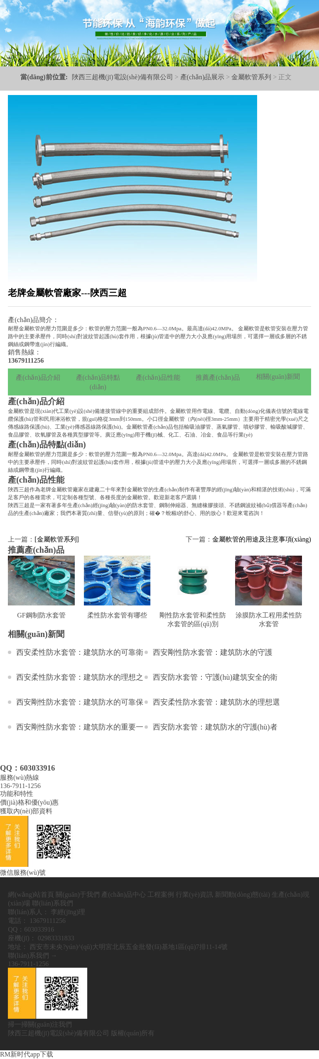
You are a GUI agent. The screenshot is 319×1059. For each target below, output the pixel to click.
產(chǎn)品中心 (123, 894)
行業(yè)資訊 (194, 894)
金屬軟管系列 (251, 77)
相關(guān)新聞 (278, 376)
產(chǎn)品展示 (202, 77)
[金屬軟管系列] (56, 539)
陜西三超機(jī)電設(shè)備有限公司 (122, 77)
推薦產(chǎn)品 (218, 377)
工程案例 (160, 894)
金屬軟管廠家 (67, 489)
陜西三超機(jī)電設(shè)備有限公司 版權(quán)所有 (81, 1033)
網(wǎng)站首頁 (31, 894)
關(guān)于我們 (78, 894)
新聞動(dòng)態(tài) (242, 894)
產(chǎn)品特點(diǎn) (98, 382)
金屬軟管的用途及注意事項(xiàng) (261, 539)
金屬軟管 (18, 411)
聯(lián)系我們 (52, 903)
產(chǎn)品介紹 (38, 377)
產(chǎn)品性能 (158, 377)
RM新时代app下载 (26, 1054)
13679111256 (26, 360)
